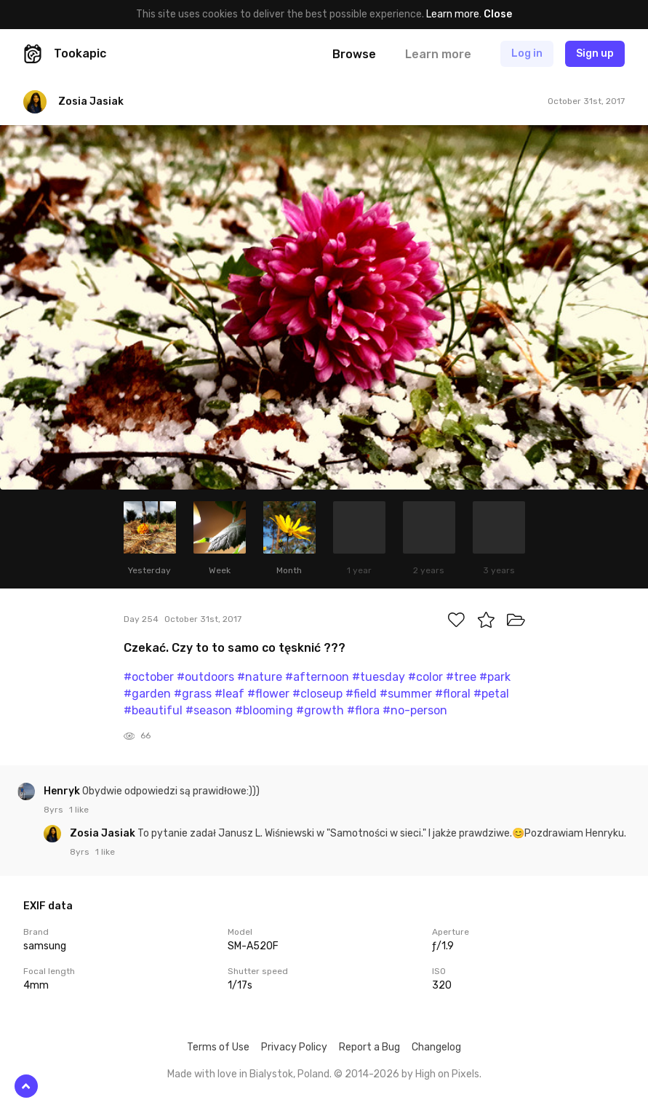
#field (361, 694)
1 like (79, 810)
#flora (363, 710)
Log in (527, 53)
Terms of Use (218, 1047)
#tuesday (378, 677)
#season (208, 710)
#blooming (264, 710)
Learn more (452, 14)
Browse (354, 54)
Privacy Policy (294, 1047)
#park (495, 677)
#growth (320, 710)
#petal (491, 694)
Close (498, 14)
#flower (268, 694)
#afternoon (317, 677)
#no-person (415, 710)
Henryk (63, 791)
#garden (147, 694)
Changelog (436, 1047)
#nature (259, 677)
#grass (193, 694)
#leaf (229, 694)
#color (425, 677)
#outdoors (205, 677)
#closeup (317, 694)
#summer (406, 694)
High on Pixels (447, 1074)
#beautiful (153, 710)
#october (149, 677)
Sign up (595, 53)
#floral (453, 694)
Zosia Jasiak (103, 833)
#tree (461, 677)
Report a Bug (369, 1047)
